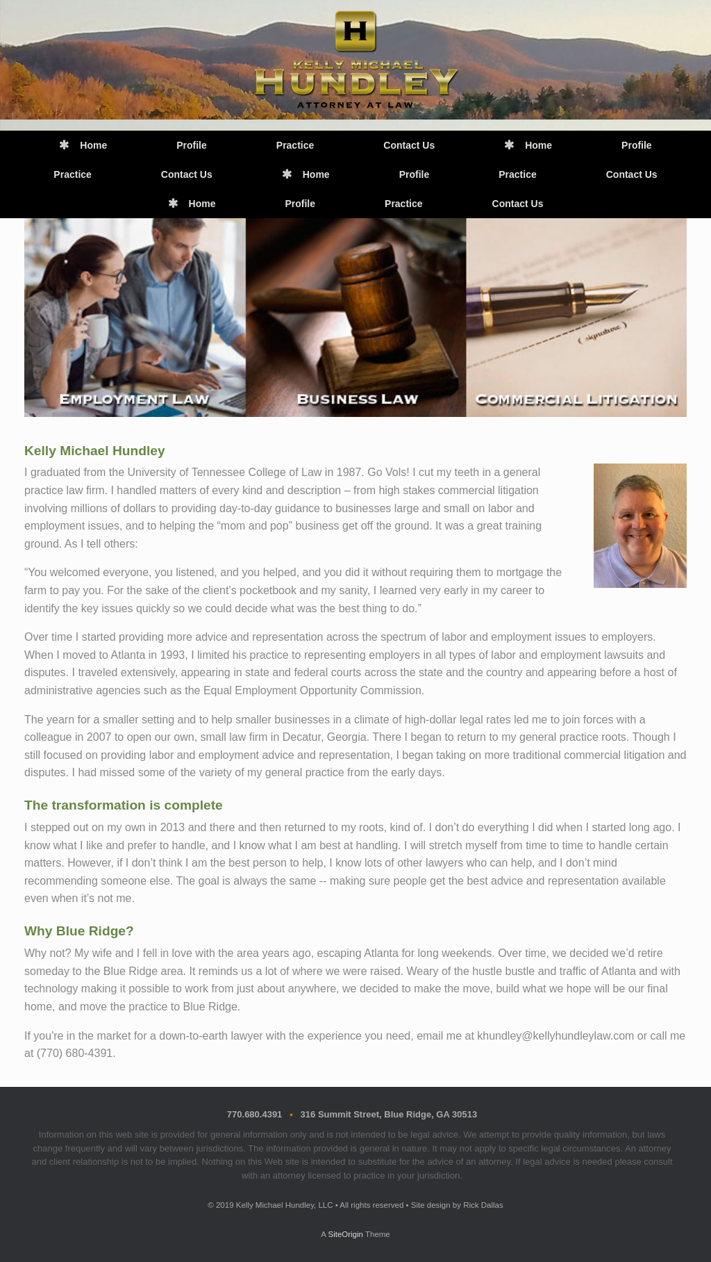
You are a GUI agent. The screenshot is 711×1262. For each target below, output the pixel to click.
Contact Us (409, 145)
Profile (191, 145)
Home (83, 145)
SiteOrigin (345, 1234)
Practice (295, 145)
